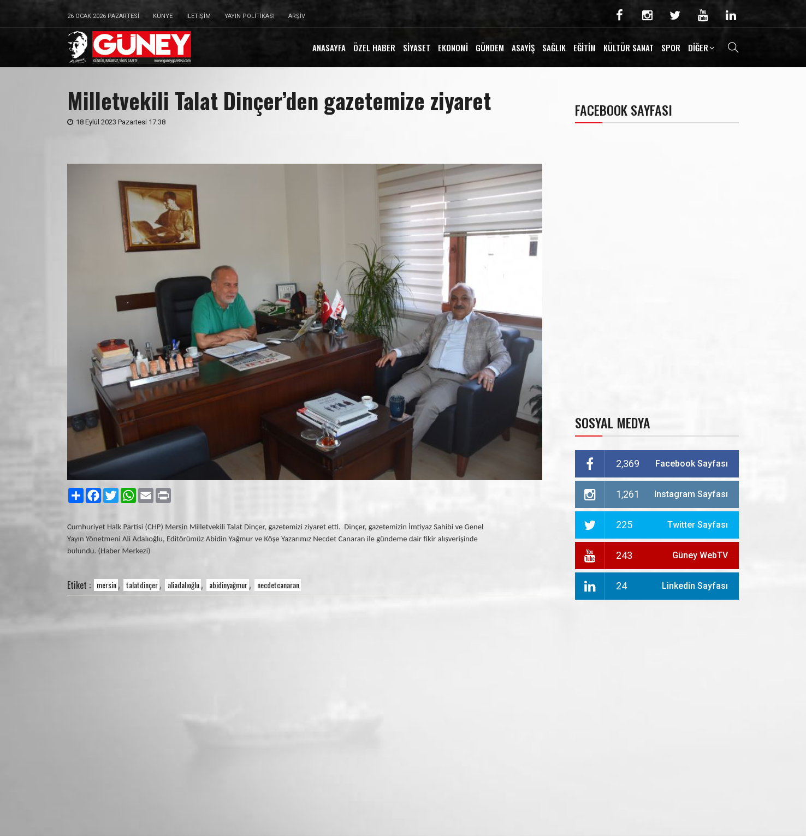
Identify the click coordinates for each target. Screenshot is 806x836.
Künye (163, 16)
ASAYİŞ (523, 47)
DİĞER (698, 47)
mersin (106, 584)
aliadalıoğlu (183, 584)
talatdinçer (142, 584)
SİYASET (416, 47)
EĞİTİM (584, 47)
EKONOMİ (453, 47)
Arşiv (296, 16)
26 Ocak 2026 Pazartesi (103, 16)
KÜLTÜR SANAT (628, 47)
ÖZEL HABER (374, 47)
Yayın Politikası (249, 16)
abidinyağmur (228, 584)
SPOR (670, 47)
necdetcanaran (278, 584)
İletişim (198, 16)
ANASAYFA (329, 47)
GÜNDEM (490, 47)
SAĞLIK (554, 47)
